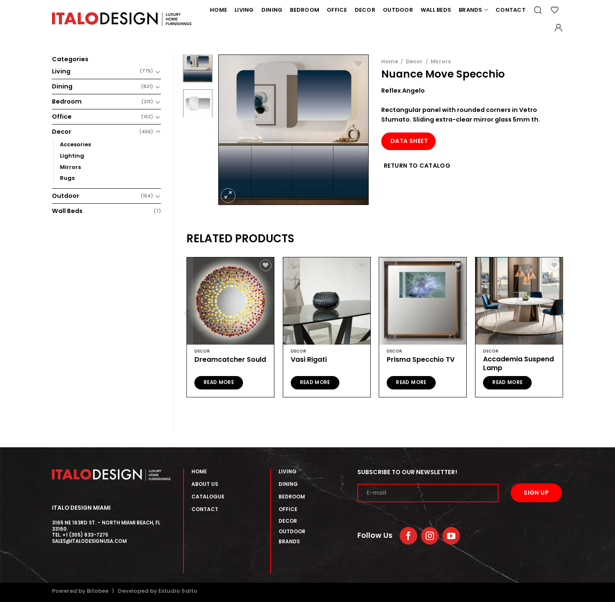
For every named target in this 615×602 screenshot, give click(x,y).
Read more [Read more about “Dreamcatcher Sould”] (219, 382)
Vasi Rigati (309, 359)
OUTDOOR (292, 531)
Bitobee (98, 591)
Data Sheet (409, 141)
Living (244, 10)
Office (337, 10)
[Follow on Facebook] (408, 536)
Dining (272, 10)
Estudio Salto (177, 591)
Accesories (75, 144)
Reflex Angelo (403, 90)
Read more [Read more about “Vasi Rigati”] (315, 382)
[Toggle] (158, 71)
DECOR (288, 520)
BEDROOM (292, 496)
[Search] (538, 10)
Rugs (67, 178)
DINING (288, 484)
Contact (511, 10)
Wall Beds (436, 10)
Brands (473, 10)
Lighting (72, 156)
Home (218, 10)
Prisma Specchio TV (421, 359)
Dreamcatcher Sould (230, 359)
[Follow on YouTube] (451, 536)
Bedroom (304, 10)
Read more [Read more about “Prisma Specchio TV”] (411, 382)
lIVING (288, 471)
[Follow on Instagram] (430, 536)
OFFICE (288, 509)
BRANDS (289, 541)
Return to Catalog (417, 165)
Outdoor (398, 10)
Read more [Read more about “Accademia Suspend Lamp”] (507, 382)
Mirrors (70, 167)
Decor (365, 10)
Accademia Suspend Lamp (518, 364)
